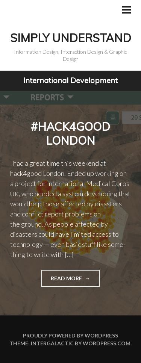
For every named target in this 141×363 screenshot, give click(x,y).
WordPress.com (106, 343)
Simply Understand (70, 38)
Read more (62, 280)
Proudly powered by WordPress (70, 335)
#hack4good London (70, 133)
